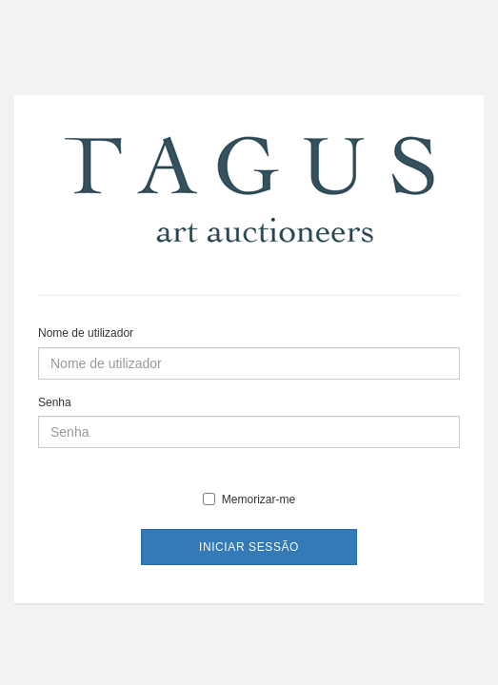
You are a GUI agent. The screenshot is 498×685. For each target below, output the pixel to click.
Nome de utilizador (85, 333)
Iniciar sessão (249, 547)
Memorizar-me (249, 499)
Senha (54, 402)
